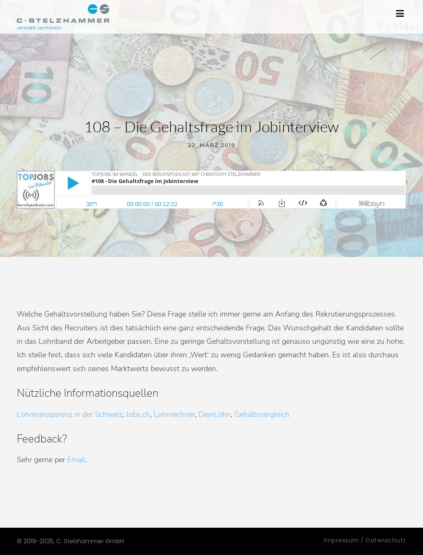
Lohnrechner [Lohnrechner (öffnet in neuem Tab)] (174, 414)
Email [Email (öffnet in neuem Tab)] (76, 460)
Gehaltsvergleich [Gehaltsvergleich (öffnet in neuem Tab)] (261, 414)
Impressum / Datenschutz (365, 540)
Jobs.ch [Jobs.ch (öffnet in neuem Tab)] (138, 414)
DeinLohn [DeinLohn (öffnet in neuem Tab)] (215, 414)
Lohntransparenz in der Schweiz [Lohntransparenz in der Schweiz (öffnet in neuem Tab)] (69, 414)
